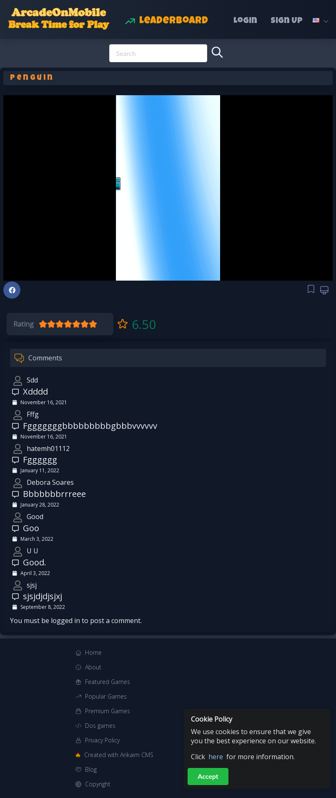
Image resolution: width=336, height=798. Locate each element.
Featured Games (107, 682)
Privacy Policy (102, 740)
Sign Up (287, 21)
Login (245, 21)
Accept (208, 776)
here (215, 756)
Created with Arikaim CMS (118, 755)
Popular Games (106, 696)
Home (93, 652)
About (93, 667)
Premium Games (107, 711)
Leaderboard (173, 21)
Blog (91, 769)
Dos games (100, 726)
